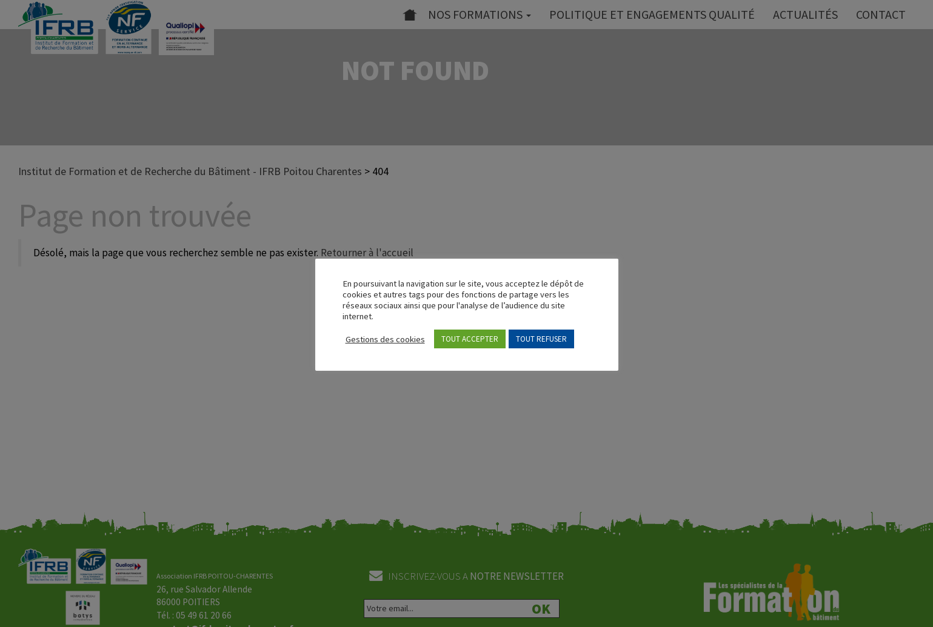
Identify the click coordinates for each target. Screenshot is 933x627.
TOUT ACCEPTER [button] (469, 339)
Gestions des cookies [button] (385, 339)
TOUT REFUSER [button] (541, 339)
